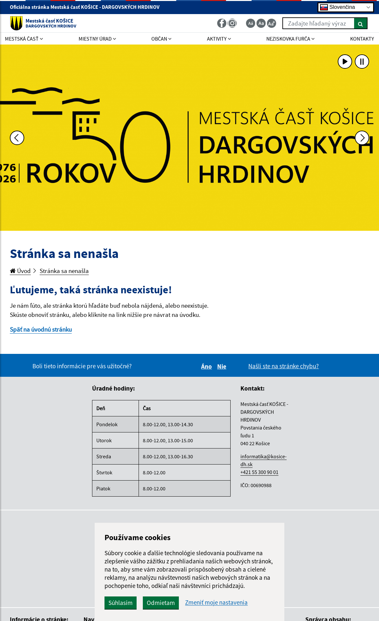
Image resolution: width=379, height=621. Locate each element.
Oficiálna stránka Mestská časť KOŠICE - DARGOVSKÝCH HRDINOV (87, 7)
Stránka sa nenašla (64, 271)
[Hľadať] (361, 23)
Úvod (20, 271)
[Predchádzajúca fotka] (17, 138)
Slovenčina (337, 7)
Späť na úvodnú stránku (41, 329)
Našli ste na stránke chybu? (283, 366)
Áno (207, 366)
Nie (222, 366)
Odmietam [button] (161, 603)
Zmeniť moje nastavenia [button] (216, 602)
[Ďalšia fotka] (362, 138)
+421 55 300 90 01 (259, 472)
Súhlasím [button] (120, 603)
